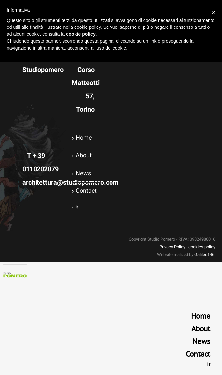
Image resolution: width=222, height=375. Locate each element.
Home (84, 138)
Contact (86, 191)
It (77, 207)
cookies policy (201, 247)
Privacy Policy (172, 247)
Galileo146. (204, 254)
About (84, 155)
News (83, 173)
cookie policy (81, 34)
